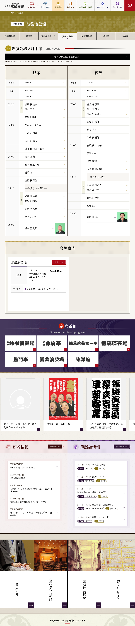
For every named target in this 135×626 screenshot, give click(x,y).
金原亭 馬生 (45, 180)
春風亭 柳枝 (45, 200)
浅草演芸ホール (48, 36)
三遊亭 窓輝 (45, 132)
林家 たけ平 (107, 189)
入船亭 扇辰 (45, 140)
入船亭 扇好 (107, 137)
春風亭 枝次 (45, 104)
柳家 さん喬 (45, 208)
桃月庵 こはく (107, 113)
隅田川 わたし (106, 90)
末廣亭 (29, 36)
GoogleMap (56, 271)
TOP (12, 13)
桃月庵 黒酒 (107, 104)
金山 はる (44, 82)
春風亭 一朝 (107, 197)
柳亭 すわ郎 (44, 90)
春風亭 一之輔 (107, 145)
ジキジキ (107, 129)
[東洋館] (83, 359)
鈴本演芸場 (9, 36)
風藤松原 (107, 205)
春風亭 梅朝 (45, 117)
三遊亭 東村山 (44, 96)
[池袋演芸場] (114, 343)
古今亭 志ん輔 (107, 169)
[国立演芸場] (52, 359)
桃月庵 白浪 (107, 109)
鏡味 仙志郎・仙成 (45, 148)
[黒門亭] (20, 359)
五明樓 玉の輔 (45, 164)
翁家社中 (107, 153)
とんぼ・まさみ (45, 124)
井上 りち (106, 82)
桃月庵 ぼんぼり (106, 96)
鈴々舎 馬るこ (107, 185)
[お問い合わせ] (129, 5)
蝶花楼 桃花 (45, 196)
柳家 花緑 (107, 161)
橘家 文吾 (45, 109)
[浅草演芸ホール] (83, 343)
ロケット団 (45, 216)
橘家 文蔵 (45, 156)
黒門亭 (106, 36)
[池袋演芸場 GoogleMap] (98, 284)
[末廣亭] (52, 343)
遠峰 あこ (45, 172)
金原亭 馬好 (107, 121)
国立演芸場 (86, 36)
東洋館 (125, 36)
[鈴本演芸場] (20, 343)
